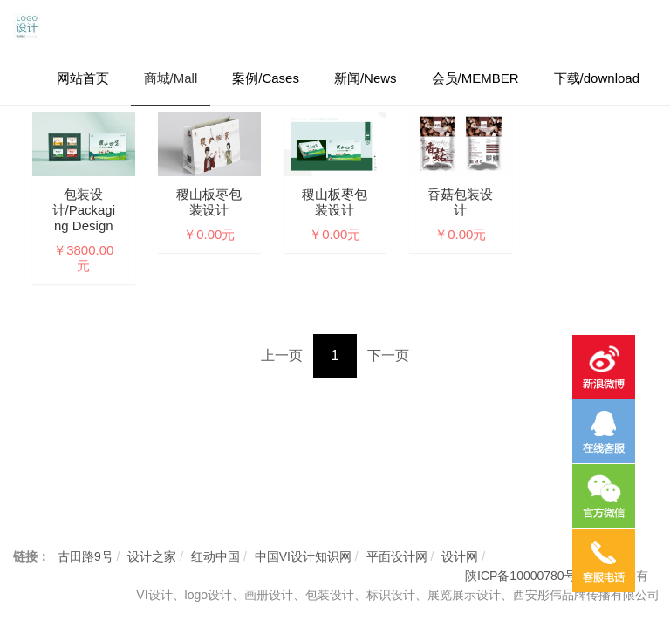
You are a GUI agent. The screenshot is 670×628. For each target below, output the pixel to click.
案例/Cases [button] (265, 78)
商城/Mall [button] (171, 78)
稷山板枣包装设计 (209, 202)
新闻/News (365, 78)
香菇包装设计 (460, 202)
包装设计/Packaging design (84, 210)
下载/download (596, 78)
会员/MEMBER (475, 78)
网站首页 (83, 78)
